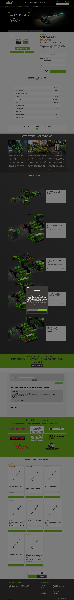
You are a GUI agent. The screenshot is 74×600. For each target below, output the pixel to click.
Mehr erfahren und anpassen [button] (37, 312)
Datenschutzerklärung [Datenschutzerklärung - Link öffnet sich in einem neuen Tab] (37, 290)
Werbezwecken (42, 298)
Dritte (28, 295)
